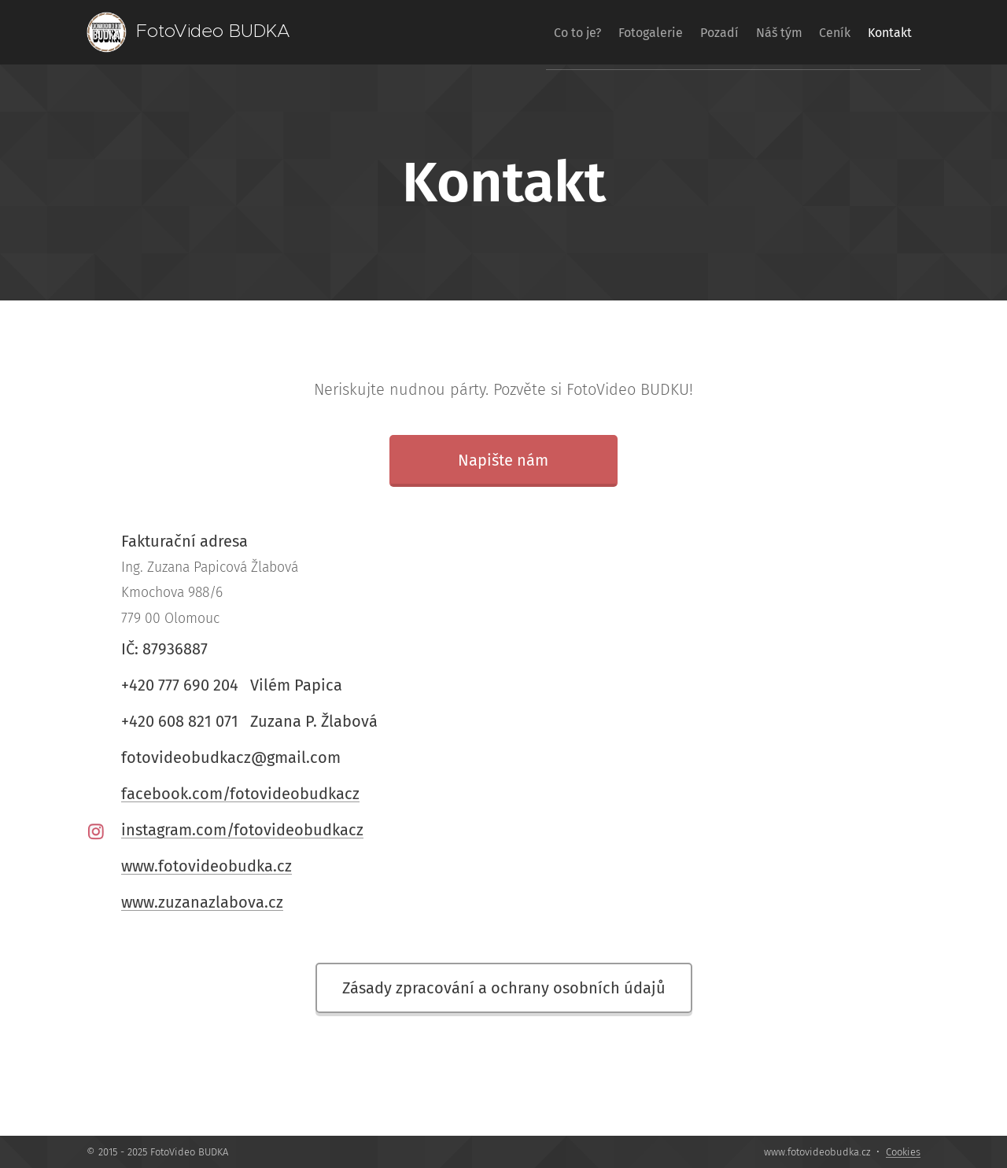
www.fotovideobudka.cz (206, 866)
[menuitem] (516, 32)
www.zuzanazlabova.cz (202, 902)
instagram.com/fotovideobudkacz (242, 829)
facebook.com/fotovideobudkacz (240, 793)
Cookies (903, 1152)
